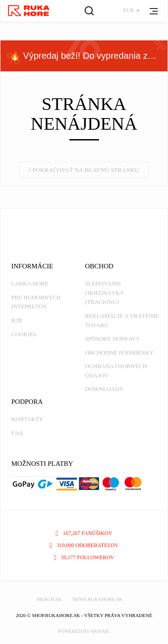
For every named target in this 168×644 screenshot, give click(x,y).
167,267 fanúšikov (84, 533)
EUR (131, 10)
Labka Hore (29, 283)
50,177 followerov (84, 557)
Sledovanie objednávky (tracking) (104, 292)
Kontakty (27, 419)
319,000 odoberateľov (84, 545)
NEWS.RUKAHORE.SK (97, 599)
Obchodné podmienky (119, 352)
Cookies (23, 334)
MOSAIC (100, 631)
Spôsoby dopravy (112, 338)
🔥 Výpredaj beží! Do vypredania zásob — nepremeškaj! (88, 56)
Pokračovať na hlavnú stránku (84, 169)
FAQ (16, 432)
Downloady (104, 389)
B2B (16, 320)
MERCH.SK (49, 599)
